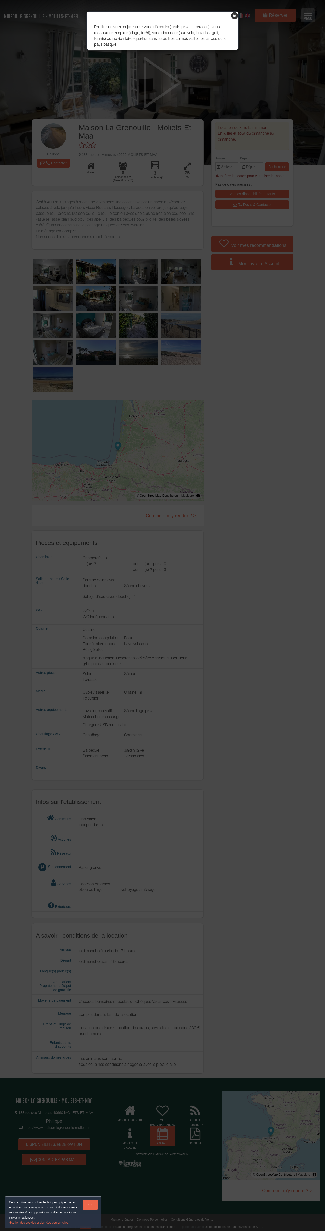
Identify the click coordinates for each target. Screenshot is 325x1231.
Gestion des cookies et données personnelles (38, 1222)
